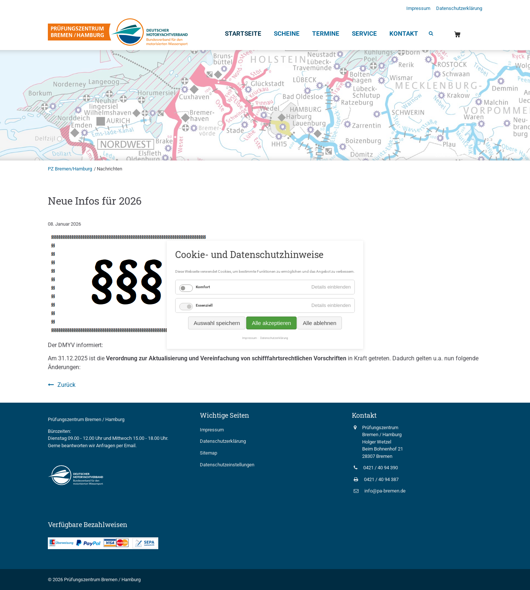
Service (364, 33)
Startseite (243, 33)
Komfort (203, 287)
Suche (430, 34)
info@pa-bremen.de (385, 491)
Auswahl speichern (217, 323)
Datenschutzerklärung (459, 8)
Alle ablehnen (319, 323)
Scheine (287, 33)
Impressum (418, 8)
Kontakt (403, 33)
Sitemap (208, 453)
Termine (325, 33)
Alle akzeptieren (271, 323)
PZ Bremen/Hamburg (70, 169)
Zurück (66, 384)
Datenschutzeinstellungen (227, 464)
